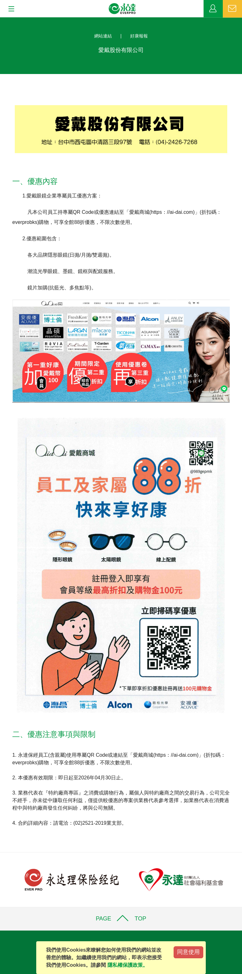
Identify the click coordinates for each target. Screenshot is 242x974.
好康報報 (139, 35)
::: (2, 20)
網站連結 (103, 35)
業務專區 (213, 9)
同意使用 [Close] (188, 952)
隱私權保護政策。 (127, 965)
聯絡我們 (232, 9)
